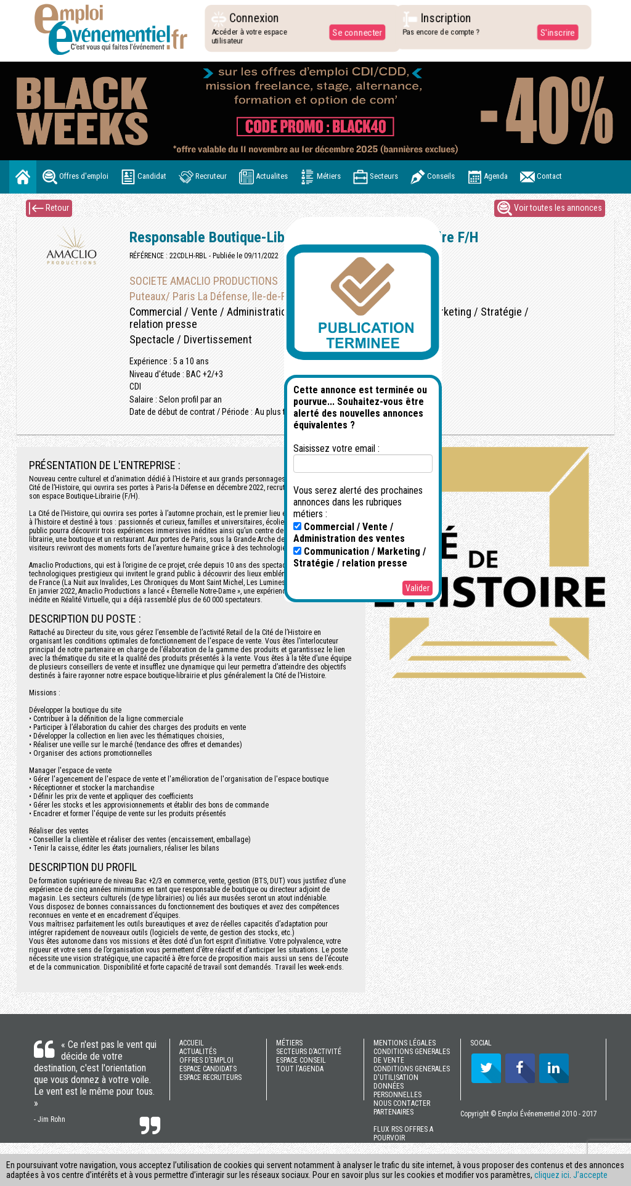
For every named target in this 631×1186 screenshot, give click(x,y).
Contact (541, 177)
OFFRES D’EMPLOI (206, 1060)
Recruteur (203, 177)
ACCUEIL (191, 1043)
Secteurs (375, 177)
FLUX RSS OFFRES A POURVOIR (403, 1133)
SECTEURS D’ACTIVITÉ (308, 1051)
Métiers (320, 177)
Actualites (263, 177)
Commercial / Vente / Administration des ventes (349, 532)
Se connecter (354, 32)
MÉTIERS (289, 1043)
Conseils (432, 177)
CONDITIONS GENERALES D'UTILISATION (411, 1073)
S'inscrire (554, 32)
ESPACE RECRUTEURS (210, 1077)
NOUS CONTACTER (401, 1103)
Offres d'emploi (75, 177)
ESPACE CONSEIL (301, 1060)
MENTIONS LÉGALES (404, 1043)
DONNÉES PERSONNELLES (397, 1090)
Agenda (487, 177)
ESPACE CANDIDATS (208, 1069)
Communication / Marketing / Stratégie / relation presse (359, 557)
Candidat (143, 177)
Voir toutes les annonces (549, 208)
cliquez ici (551, 1175)
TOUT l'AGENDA (300, 1069)
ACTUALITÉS (197, 1051)
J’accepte (590, 1175)
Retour (49, 208)
